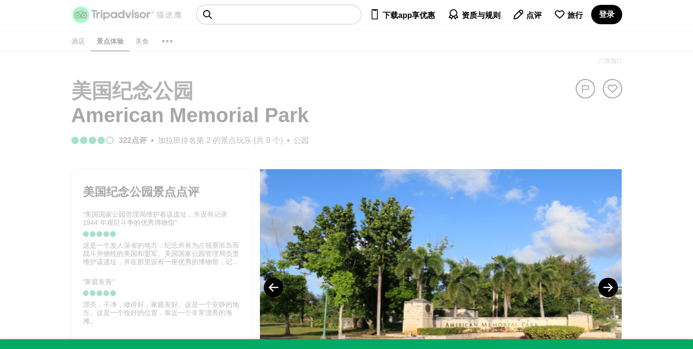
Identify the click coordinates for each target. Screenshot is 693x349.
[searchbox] (279, 14)
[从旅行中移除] (612, 88)
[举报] (585, 88)
